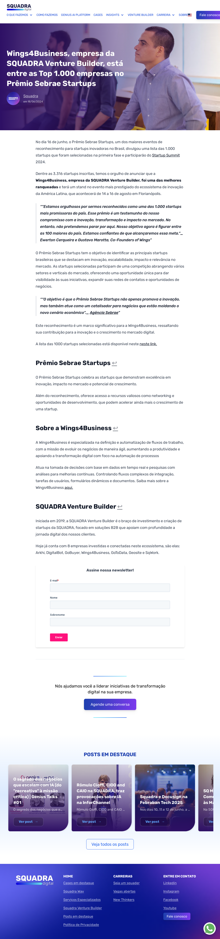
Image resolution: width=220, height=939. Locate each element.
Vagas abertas (124, 891)
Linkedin (170, 883)
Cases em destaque (78, 883)
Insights (115, 15)
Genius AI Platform (75, 15)
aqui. (69, 487)
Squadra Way (73, 891)
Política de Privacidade (81, 925)
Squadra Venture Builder (82, 908)
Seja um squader (126, 883)
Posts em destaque (78, 916)
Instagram (171, 891)
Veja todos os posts (110, 844)
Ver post (28, 822)
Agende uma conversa (110, 704)
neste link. (148, 344)
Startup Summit (166, 155)
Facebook (170, 900)
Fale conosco (177, 916)
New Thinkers (123, 900)
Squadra (30, 96)
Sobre (183, 15)
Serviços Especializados (82, 900)
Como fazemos (47, 15)
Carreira (166, 15)
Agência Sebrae (104, 312)
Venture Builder (140, 15)
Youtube (169, 908)
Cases (98, 15)
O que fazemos (20, 15)
